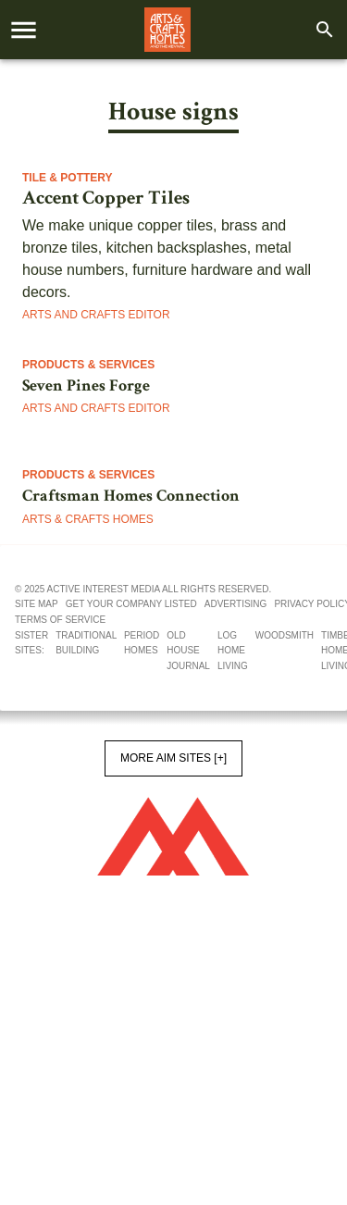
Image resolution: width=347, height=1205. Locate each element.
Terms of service (60, 620)
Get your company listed (131, 604)
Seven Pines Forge (86, 385)
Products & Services (88, 364)
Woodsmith (284, 635)
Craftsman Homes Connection (131, 495)
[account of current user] (23, 30)
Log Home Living (232, 650)
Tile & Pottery (67, 177)
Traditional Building (86, 643)
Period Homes (141, 643)
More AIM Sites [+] (173, 758)
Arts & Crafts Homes (88, 519)
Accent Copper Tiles (106, 198)
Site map (36, 604)
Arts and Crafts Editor (96, 314)
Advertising (235, 604)
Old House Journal (188, 650)
